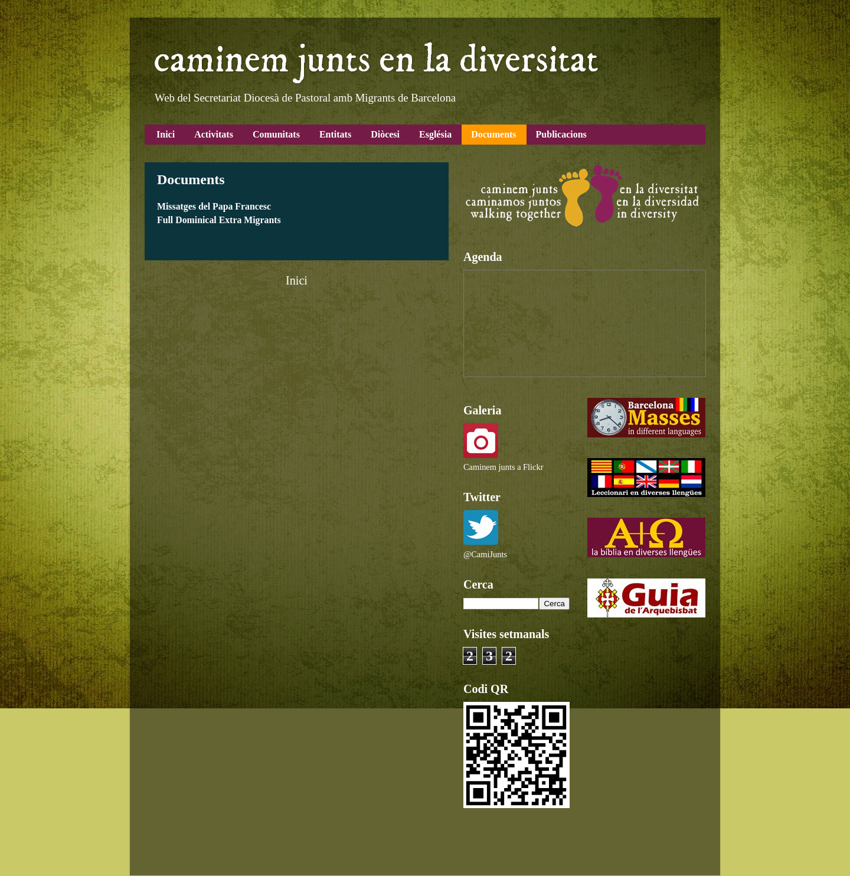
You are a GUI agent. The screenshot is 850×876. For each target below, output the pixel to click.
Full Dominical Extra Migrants (219, 220)
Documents (493, 134)
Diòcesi (385, 134)
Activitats (213, 134)
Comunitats (276, 134)
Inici (165, 134)
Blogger (526, 852)
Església (435, 134)
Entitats (335, 134)
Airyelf (421, 852)
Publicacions (561, 134)
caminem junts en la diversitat (376, 60)
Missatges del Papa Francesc (214, 206)
